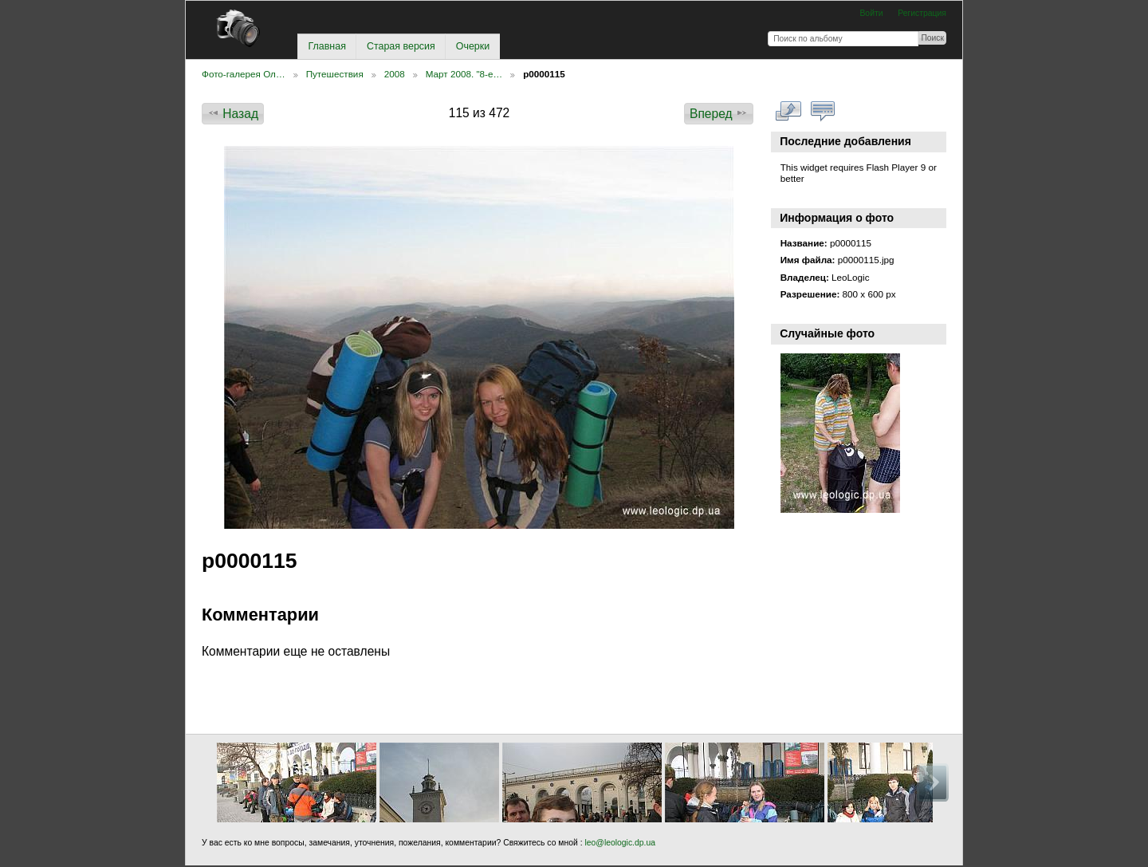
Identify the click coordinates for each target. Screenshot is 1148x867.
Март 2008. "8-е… (464, 74)
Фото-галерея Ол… (243, 74)
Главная (326, 46)
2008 (394, 74)
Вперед (719, 113)
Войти (871, 13)
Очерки (472, 46)
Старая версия (401, 46)
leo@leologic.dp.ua (619, 842)
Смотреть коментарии (823, 111)
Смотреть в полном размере (789, 111)
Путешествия (335, 74)
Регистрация (922, 13)
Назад (232, 113)
